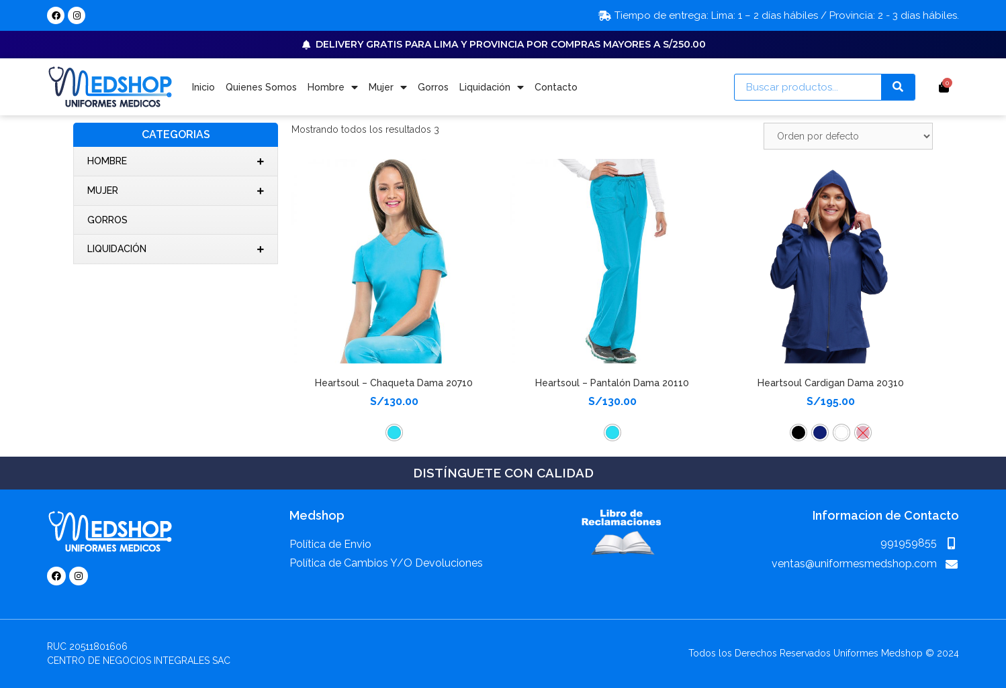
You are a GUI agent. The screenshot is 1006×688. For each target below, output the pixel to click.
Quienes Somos (261, 87)
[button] (394, 432)
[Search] (898, 87)
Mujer (388, 87)
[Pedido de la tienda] (848, 136)
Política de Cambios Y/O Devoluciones (386, 563)
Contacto (556, 87)
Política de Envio (330, 544)
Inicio (203, 87)
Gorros (433, 87)
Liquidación (491, 87)
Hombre (333, 87)
